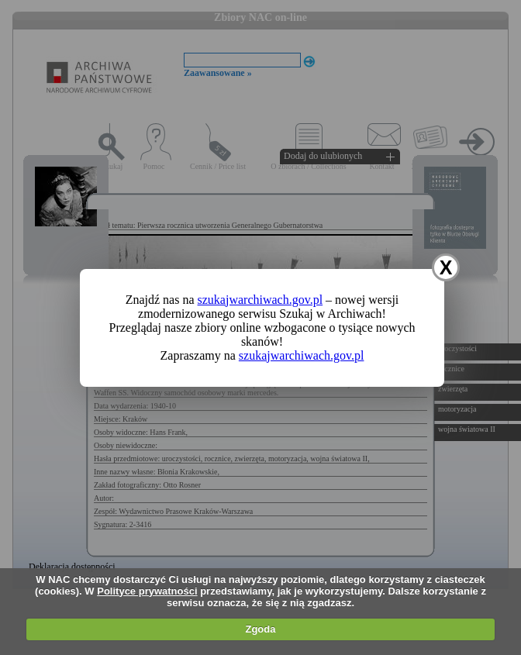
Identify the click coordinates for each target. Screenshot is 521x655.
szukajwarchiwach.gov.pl (260, 299)
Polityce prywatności (147, 591)
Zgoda (260, 629)
